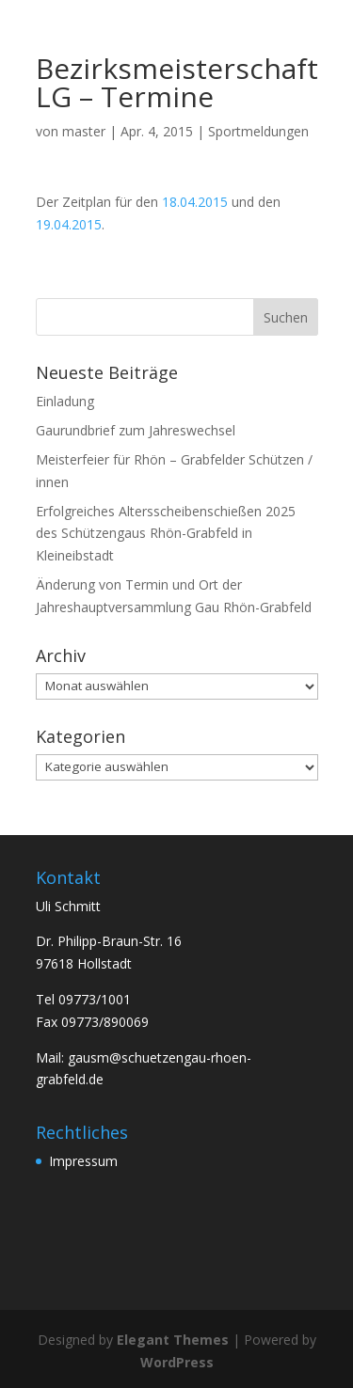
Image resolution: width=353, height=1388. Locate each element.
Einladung (65, 401)
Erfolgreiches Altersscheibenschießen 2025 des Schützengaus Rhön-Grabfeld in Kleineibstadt (166, 533)
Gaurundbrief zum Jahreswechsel (135, 430)
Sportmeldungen (258, 131)
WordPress (177, 1362)
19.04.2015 (69, 224)
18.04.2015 (195, 202)
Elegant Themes (173, 1340)
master (83, 131)
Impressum (83, 1161)
